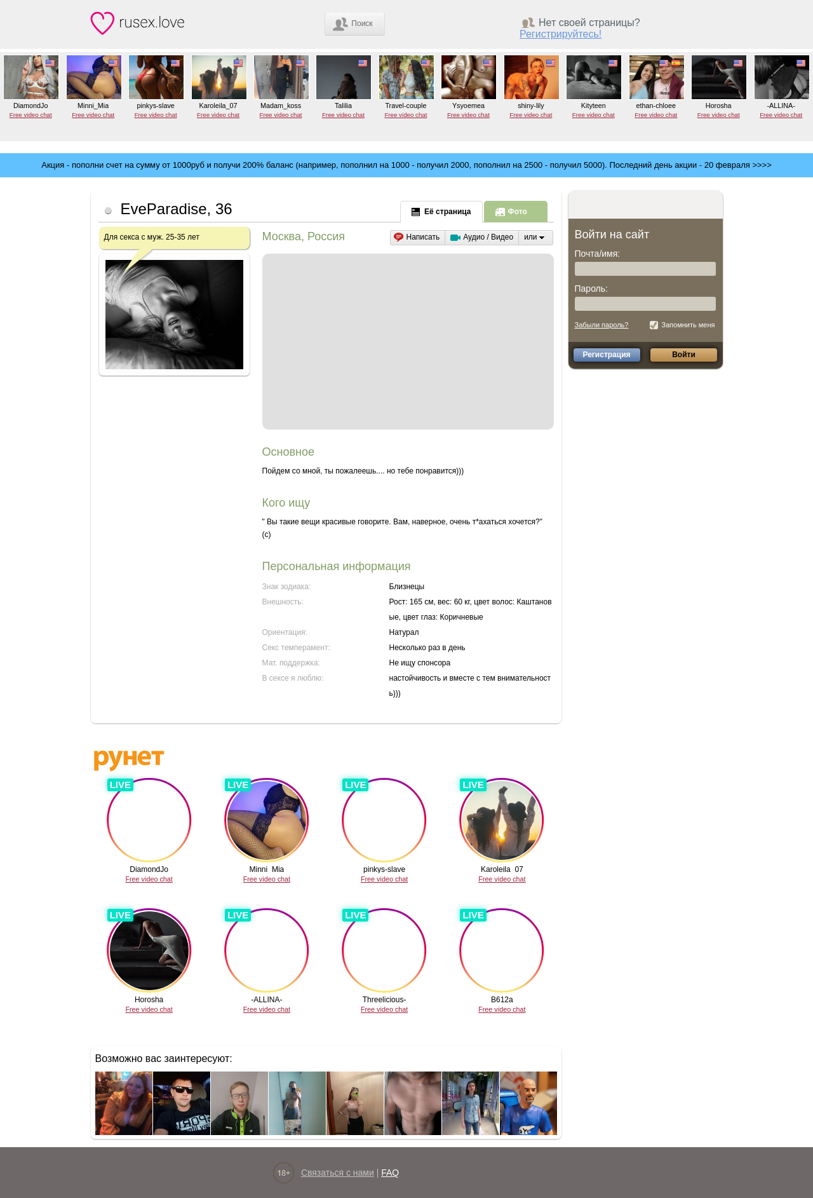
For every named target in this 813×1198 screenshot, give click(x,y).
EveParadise (164, 208)
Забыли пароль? (602, 325)
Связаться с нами (337, 1172)
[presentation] (441, 212)
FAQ (390, 1172)
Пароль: (591, 288)
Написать (423, 237)
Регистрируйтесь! (560, 34)
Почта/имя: (598, 253)
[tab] (441, 211)
